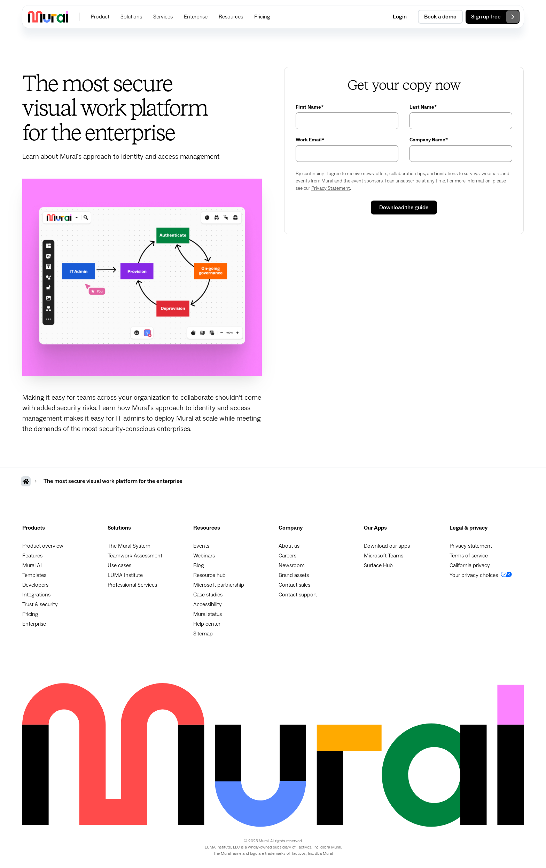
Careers (287, 555)
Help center (206, 623)
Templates (34, 575)
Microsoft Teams (383, 555)
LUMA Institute (125, 575)
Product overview (42, 545)
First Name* (309, 107)
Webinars (204, 555)
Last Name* (423, 107)
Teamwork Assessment (135, 555)
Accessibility (207, 604)
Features (32, 555)
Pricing (30, 614)
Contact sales (294, 584)
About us (289, 545)
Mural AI (32, 565)
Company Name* (429, 140)
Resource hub (209, 575)
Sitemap (203, 633)
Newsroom (292, 565)
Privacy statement (471, 545)
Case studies (208, 594)
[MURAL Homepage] (26, 481)
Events (201, 545)
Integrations (36, 594)
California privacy (470, 565)
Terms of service (469, 555)
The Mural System (129, 545)
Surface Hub (378, 565)
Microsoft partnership (218, 584)
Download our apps (387, 545)
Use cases (119, 565)
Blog (198, 565)
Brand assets (294, 575)
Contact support (298, 594)
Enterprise (34, 623)
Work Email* (310, 140)
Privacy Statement (330, 188)
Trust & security (40, 604)
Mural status (207, 614)
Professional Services (132, 584)
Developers (35, 584)
